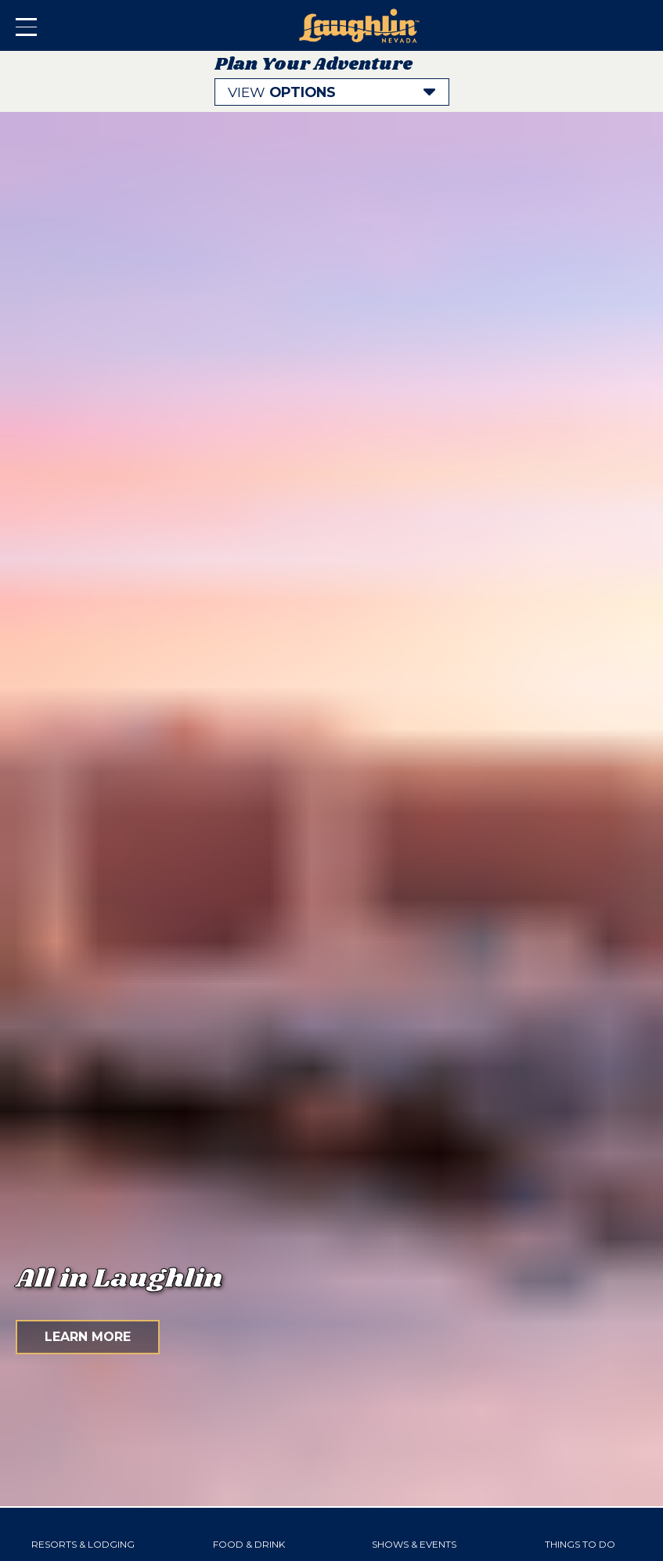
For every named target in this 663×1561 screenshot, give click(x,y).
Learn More (88, 1336)
